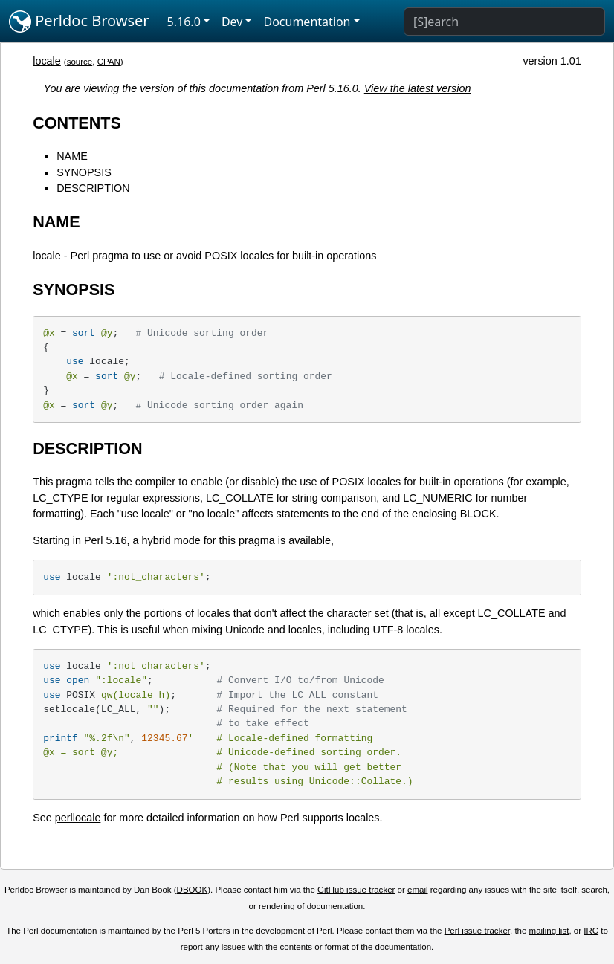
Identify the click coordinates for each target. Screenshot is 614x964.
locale (47, 61)
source (80, 61)
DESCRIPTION (92, 188)
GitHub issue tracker (356, 889)
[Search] (504, 21)
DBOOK (192, 889)
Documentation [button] (306, 21)
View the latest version (417, 88)
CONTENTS (77, 123)
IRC (591, 930)
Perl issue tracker (477, 930)
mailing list (549, 930)
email (417, 889)
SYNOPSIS (84, 172)
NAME (72, 156)
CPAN (108, 61)
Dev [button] (232, 21)
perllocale (78, 818)
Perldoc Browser (79, 21)
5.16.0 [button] (184, 21)
